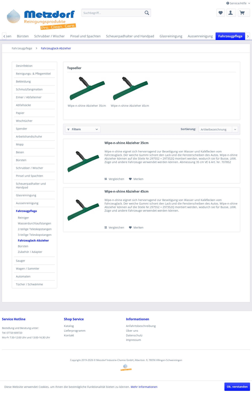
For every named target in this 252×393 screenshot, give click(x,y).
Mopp (20, 144)
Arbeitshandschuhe (29, 136)
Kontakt (69, 335)
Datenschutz (134, 335)
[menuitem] (116, 13)
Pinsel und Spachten (29, 176)
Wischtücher (24, 121)
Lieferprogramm (74, 330)
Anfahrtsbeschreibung (141, 326)
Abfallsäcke (23, 105)
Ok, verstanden (237, 386)
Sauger (20, 261)
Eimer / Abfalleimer (29, 97)
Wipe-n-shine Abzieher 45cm (130, 105)
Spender (21, 128)
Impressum (133, 340)
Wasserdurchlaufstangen (34, 223)
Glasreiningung (26, 195)
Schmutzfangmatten (29, 89)
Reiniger (23, 217)
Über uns (132, 330)
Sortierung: (188, 129)
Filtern (74, 129)
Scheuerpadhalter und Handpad (31, 185)
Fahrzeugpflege (26, 211)
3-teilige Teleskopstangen (35, 235)
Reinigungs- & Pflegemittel (33, 73)
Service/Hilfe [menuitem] (236, 3)
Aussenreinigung (27, 203)
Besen (20, 152)
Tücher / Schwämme (29, 284)
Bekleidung (23, 81)
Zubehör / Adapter (30, 252)
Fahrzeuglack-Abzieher (33, 240)
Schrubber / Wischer (29, 168)
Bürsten (21, 160)
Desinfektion (24, 66)
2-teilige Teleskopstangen (35, 229)
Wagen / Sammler (27, 268)
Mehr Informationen (144, 387)
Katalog (69, 326)
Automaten (23, 276)
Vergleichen (114, 179)
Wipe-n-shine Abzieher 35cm (87, 105)
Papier (20, 113)
